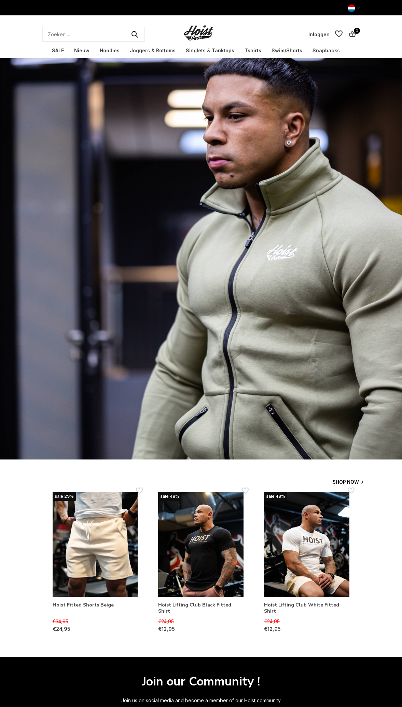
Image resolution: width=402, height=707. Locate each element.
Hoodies (110, 50)
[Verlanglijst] (339, 34)
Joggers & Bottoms (153, 50)
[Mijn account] (319, 34)
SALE (58, 50)
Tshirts (253, 50)
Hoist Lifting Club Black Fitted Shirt (197, 608)
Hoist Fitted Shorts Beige (85, 605)
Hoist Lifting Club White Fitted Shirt (304, 608)
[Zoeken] (93, 34)
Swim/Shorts (287, 50)
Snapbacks (326, 50)
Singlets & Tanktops (210, 50)
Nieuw (81, 50)
